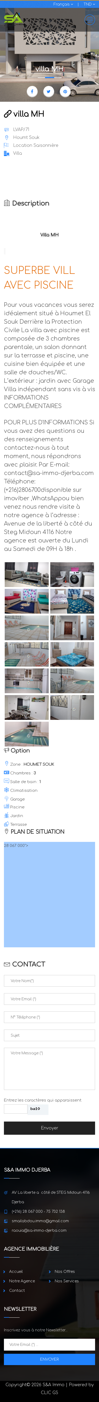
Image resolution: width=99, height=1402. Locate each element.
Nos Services (67, 1281)
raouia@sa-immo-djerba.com (39, 1231)
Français (63, 4)
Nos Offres (65, 1272)
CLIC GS (49, 1392)
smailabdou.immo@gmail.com (40, 1221)
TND (89, 4)
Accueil (16, 1272)
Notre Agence (22, 1281)
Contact (17, 1291)
